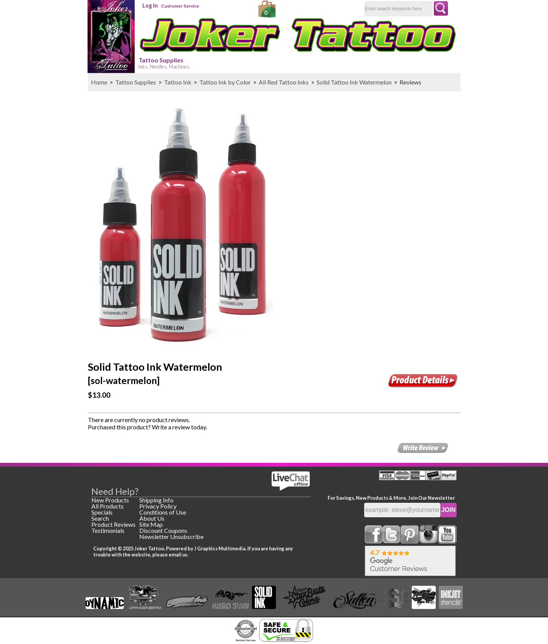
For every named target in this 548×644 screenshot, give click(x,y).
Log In (150, 5)
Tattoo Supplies (165, 63)
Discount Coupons (163, 530)
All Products (107, 506)
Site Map (151, 524)
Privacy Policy (158, 506)
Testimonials (107, 530)
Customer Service (180, 6)
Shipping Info (156, 500)
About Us (151, 518)
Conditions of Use (162, 512)
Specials (102, 512)
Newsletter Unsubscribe (171, 536)
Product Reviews (113, 524)
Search (100, 518)
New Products (110, 500)
